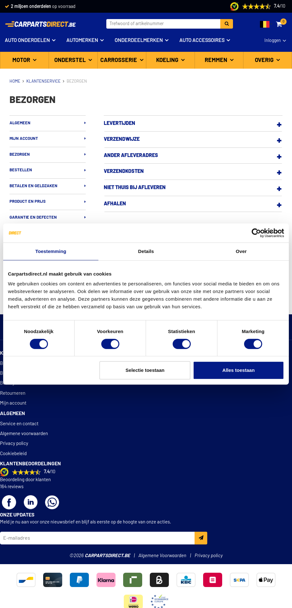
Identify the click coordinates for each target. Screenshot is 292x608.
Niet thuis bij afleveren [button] (135, 187)
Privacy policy (14, 443)
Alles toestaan (238, 370)
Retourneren (12, 393)
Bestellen (21, 170)
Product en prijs (28, 202)
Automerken (82, 40)
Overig (265, 60)
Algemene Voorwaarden (162, 555)
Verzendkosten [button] (124, 171)
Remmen (217, 60)
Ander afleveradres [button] (131, 155)
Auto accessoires (201, 40)
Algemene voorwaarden (24, 433)
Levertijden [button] (119, 123)
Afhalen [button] (115, 203)
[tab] (193, 124)
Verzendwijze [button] (122, 139)
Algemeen (20, 123)
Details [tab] (146, 251)
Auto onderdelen (27, 40)
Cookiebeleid (13, 453)
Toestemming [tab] (50, 251)
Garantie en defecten (33, 217)
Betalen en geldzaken (33, 186)
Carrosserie (119, 60)
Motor (21, 60)
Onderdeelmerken (139, 40)
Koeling (168, 60)
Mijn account (24, 139)
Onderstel (70, 60)
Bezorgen (20, 155)
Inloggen (272, 40)
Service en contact (19, 423)
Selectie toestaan (145, 370)
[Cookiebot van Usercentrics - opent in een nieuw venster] (256, 233)
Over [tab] (241, 251)
